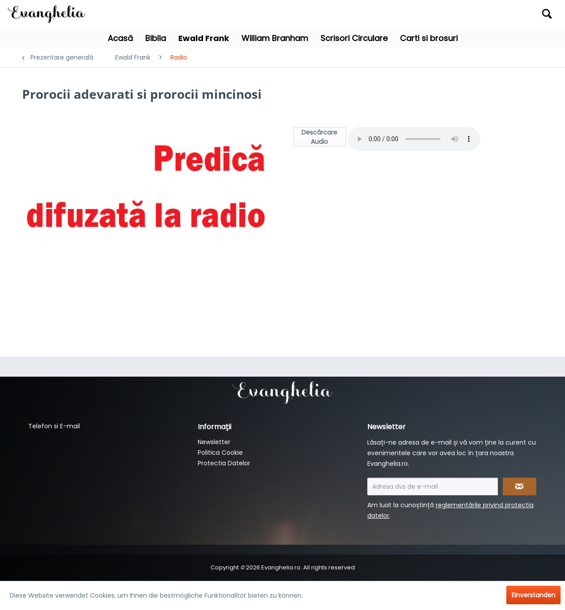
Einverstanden (533, 595)
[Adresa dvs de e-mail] (432, 486)
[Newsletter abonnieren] (520, 486)
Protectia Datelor (224, 463)
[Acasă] (120, 38)
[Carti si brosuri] (429, 38)
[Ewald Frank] (203, 38)
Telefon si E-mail (54, 426)
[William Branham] (274, 38)
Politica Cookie (220, 452)
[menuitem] (488, 14)
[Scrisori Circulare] (354, 38)
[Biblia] (155, 38)
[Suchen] (547, 13)
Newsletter (214, 442)
